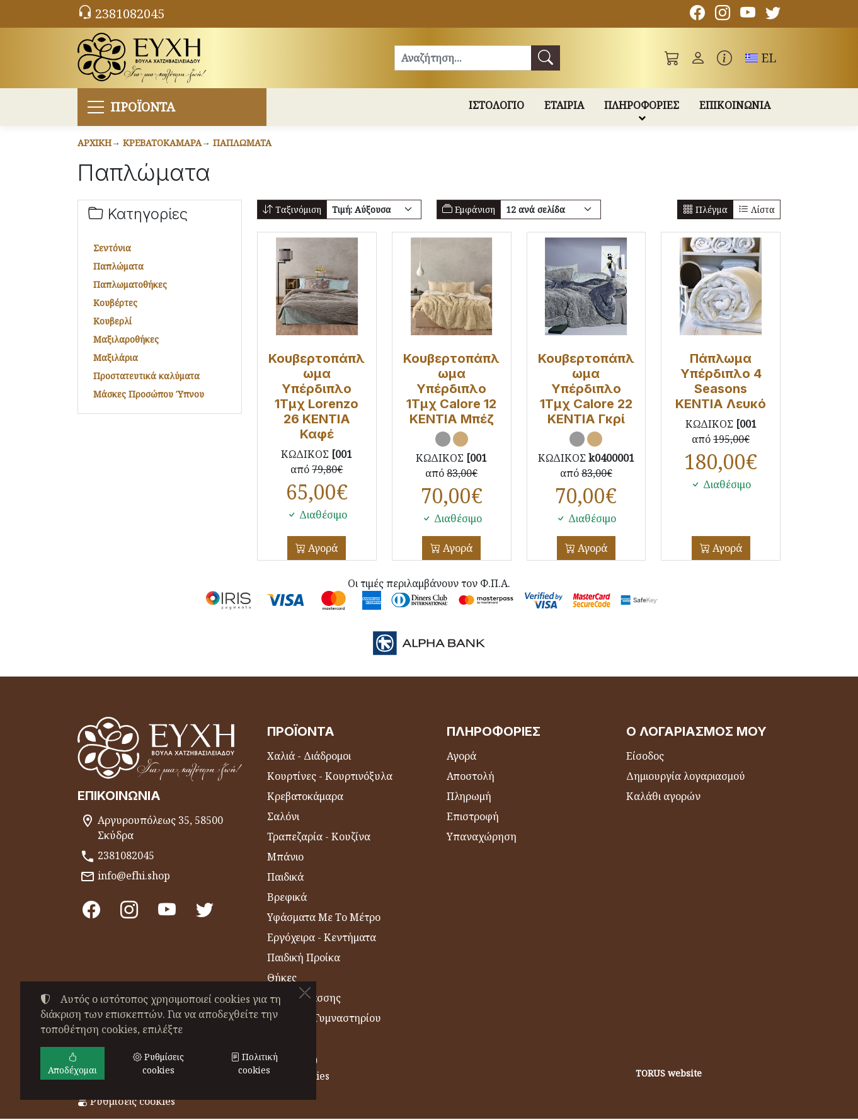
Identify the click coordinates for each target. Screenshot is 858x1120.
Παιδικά (285, 878)
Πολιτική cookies (254, 1063)
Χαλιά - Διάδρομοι (309, 757)
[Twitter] (773, 14)
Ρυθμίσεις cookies (126, 1102)
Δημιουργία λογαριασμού (685, 777)
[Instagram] (722, 14)
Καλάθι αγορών (663, 797)
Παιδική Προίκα (303, 959)
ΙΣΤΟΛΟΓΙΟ (496, 106)
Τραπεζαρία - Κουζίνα (318, 838)
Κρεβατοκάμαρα (162, 144)
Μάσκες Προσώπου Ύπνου (148, 395)
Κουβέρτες (115, 304)
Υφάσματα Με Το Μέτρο (323, 918)
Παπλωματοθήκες (130, 286)
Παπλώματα (242, 144)
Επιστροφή (473, 818)
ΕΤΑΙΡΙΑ (564, 106)
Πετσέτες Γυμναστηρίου (324, 1019)
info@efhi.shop (134, 877)
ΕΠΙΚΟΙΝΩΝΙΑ (734, 106)
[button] (672, 58)
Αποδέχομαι (72, 1063)
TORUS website (669, 1074)
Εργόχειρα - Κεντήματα (321, 939)
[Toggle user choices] (698, 58)
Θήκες (282, 979)
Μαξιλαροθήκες (126, 340)
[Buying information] (724, 58)
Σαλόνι (283, 818)
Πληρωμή (469, 797)
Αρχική (94, 144)
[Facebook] (697, 14)
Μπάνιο (285, 858)
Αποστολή (471, 777)
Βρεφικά (287, 898)
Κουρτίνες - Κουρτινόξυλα (329, 777)
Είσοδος (645, 757)
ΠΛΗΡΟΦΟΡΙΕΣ (641, 106)
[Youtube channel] (747, 14)
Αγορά (322, 549)
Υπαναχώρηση (482, 838)
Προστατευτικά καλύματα (146, 377)
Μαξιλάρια (115, 359)
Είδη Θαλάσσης (304, 999)
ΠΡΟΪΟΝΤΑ (146, 107)
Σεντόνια (112, 249)
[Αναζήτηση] (462, 58)
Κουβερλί (112, 322)
